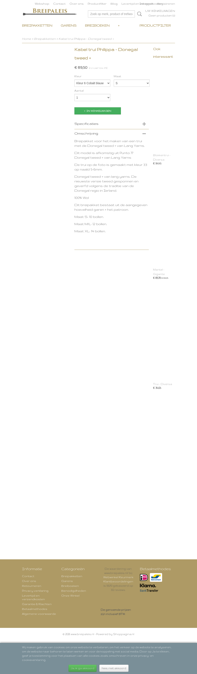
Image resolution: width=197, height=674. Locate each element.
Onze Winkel (70, 595)
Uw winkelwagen (160, 10)
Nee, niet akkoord (114, 668)
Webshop (42, 3)
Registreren (166, 3)
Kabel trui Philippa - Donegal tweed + (86, 38)
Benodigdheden (73, 590)
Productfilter (97, 3)
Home (26, 38)
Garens (69, 25)
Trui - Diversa (162, 384)
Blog (114, 3)
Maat (117, 76)
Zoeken (138, 14)
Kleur (78, 76)
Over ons (77, 3)
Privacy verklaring (35, 590)
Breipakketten (37, 25)
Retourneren (31, 585)
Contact (59, 3)
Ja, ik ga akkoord (82, 668)
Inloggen (146, 3)
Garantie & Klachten (37, 603)
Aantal (79, 90)
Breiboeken (97, 25)
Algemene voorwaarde (39, 613)
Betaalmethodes (34, 608)
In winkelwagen (98, 111)
